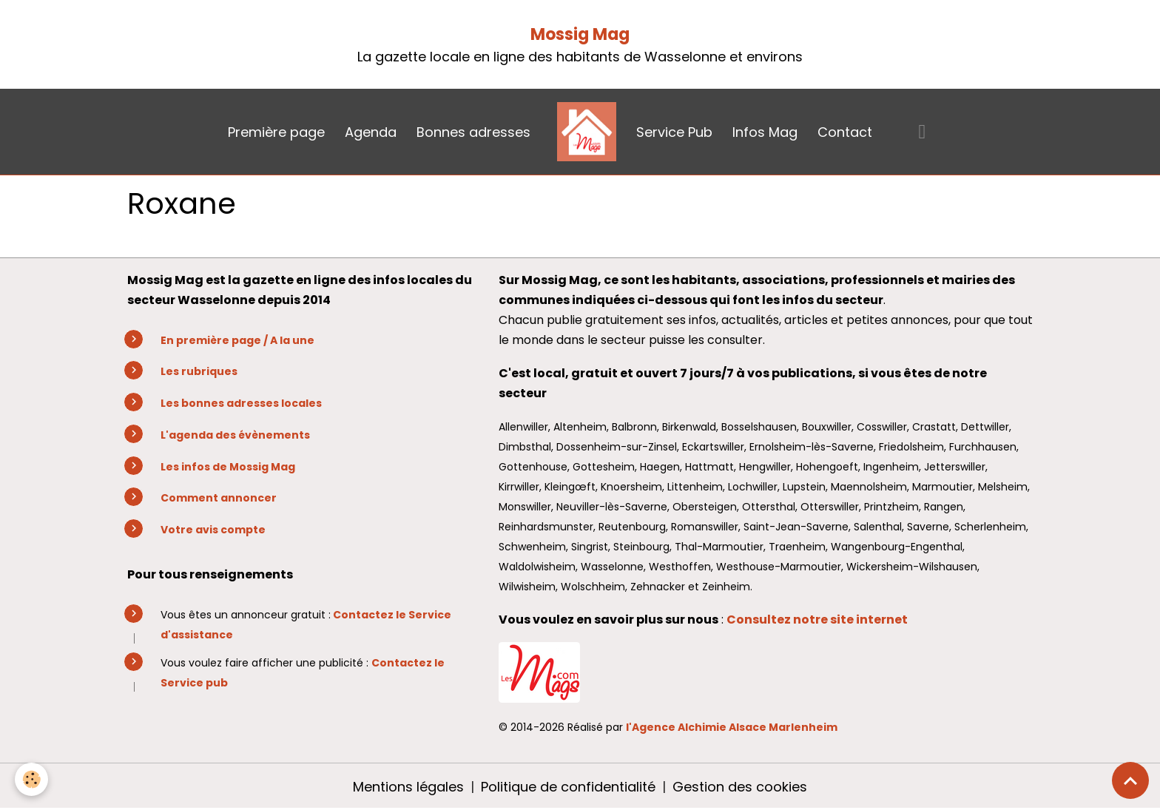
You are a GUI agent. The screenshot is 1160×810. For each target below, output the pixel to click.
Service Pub (674, 132)
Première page (276, 132)
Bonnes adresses (473, 132)
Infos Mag (765, 132)
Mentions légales (408, 786)
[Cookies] (31, 779)
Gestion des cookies (739, 786)
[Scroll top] (1130, 780)
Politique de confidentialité (568, 786)
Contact (844, 132)
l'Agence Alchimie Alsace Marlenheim (731, 727)
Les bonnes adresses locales (241, 403)
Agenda (371, 132)
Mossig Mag (580, 34)
